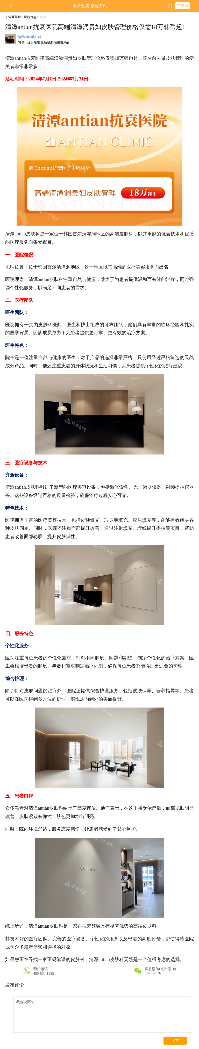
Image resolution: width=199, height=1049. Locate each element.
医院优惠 (30, 17)
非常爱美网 (13, 17)
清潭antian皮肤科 (29, 37)
